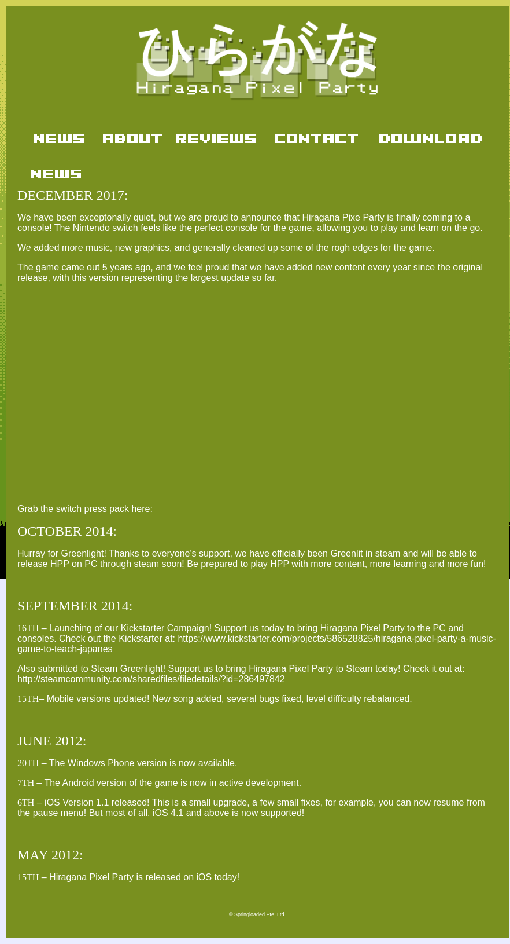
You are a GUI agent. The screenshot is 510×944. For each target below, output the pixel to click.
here (140, 509)
